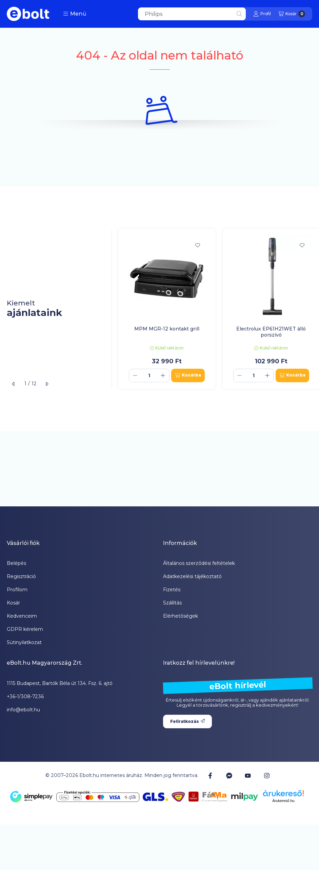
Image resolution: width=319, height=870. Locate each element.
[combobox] (192, 14)
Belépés (16, 563)
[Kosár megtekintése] (291, 14)
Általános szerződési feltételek (199, 563)
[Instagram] (266, 775)
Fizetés (171, 590)
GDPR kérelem (25, 629)
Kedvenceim (22, 616)
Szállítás (172, 603)
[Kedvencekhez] (197, 245)
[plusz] (163, 375)
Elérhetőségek (180, 616)
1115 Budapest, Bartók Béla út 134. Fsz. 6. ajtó (60, 683)
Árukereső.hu (283, 801)
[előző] (13, 384)
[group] (215, 308)
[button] (75, 14)
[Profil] (262, 14)
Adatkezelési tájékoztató (192, 576)
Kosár (13, 603)
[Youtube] (248, 775)
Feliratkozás (187, 721)
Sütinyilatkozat (24, 642)
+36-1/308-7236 (25, 696)
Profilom (17, 590)
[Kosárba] (188, 375)
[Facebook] (210, 775)
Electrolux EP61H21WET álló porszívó (271, 332)
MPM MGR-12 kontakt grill (166, 329)
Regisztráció (21, 576)
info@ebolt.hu (23, 710)
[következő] (47, 384)
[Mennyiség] (149, 375)
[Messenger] (229, 775)
